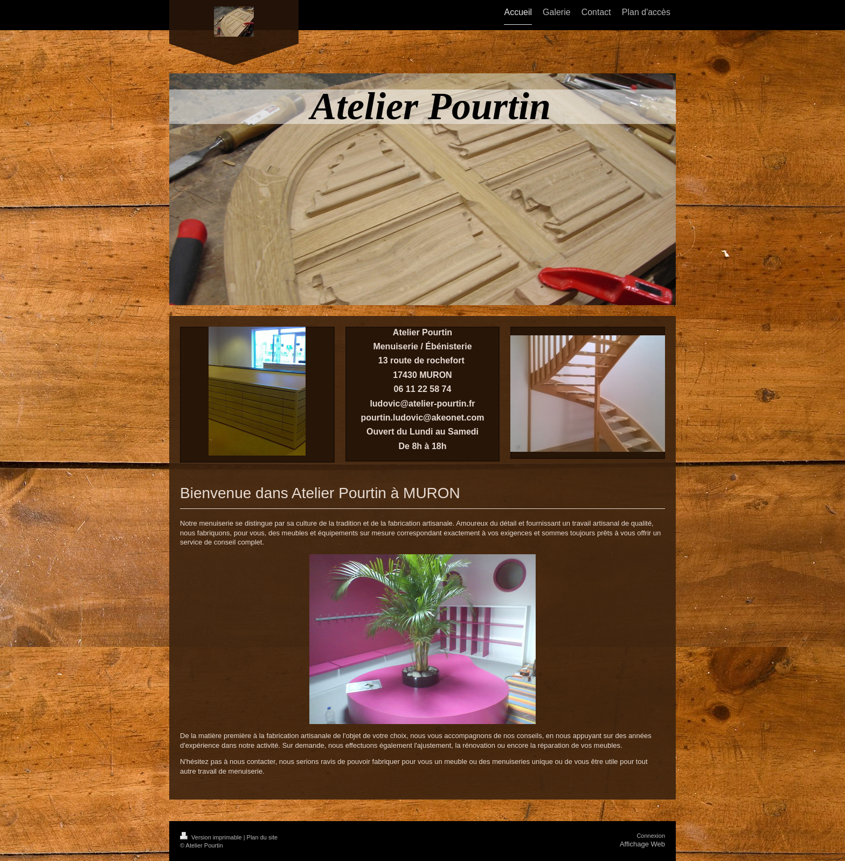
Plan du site (262, 837)
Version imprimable (212, 837)
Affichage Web (642, 844)
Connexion (650, 835)
